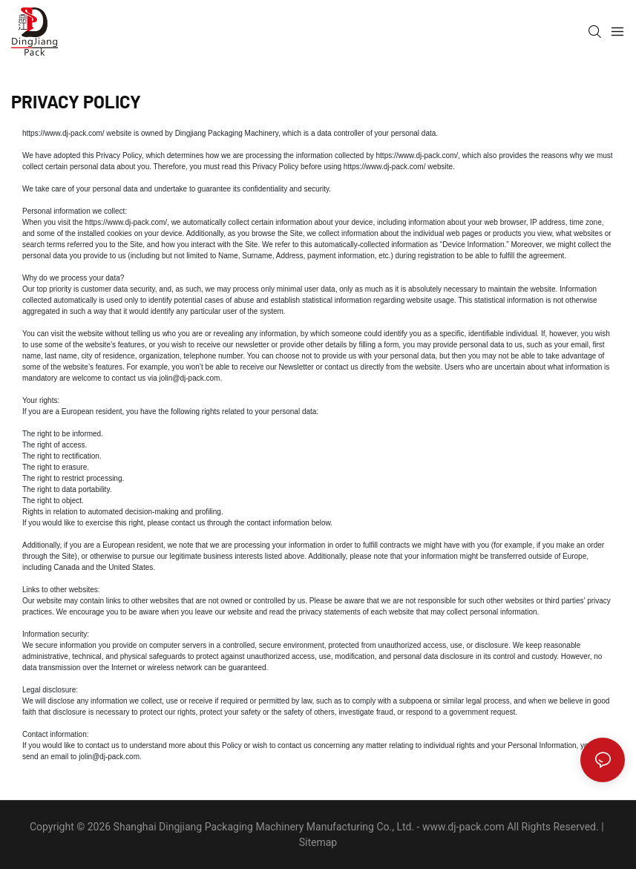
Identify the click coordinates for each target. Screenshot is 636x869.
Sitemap (318, 842)
